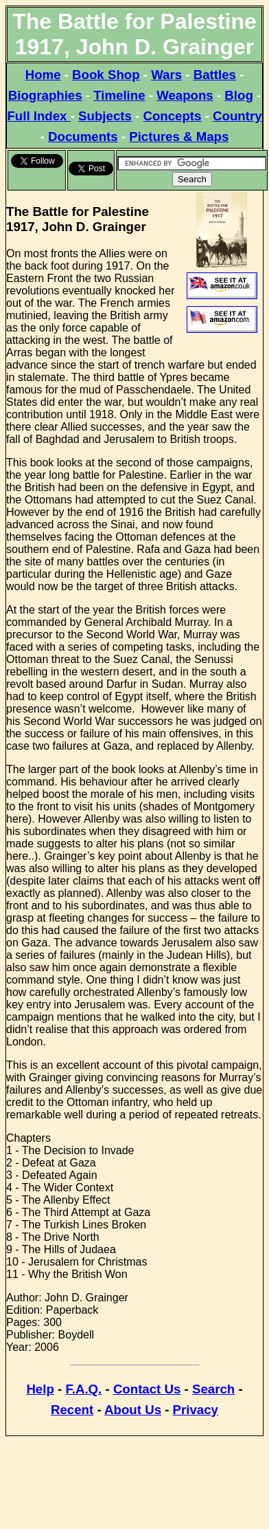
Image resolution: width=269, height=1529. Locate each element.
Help (40, 1389)
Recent (72, 1409)
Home (43, 74)
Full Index (38, 116)
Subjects (105, 116)
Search (213, 1389)
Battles (215, 74)
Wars (166, 74)
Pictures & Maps (179, 136)
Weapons (184, 95)
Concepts (172, 116)
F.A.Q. (83, 1389)
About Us (132, 1409)
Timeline (119, 95)
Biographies (45, 95)
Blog (238, 95)
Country (237, 116)
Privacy (195, 1409)
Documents (83, 136)
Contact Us (146, 1389)
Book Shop (105, 74)
